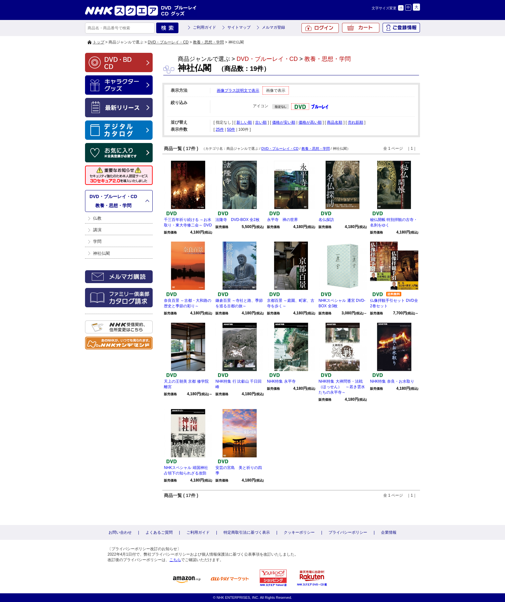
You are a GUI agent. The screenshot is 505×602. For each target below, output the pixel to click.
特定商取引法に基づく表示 (247, 532)
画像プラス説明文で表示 (238, 90)
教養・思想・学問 (208, 42)
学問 (97, 241)
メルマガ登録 (273, 27)
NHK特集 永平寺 (281, 381)
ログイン (320, 28)
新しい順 (244, 122)
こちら (175, 560)
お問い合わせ (120, 532)
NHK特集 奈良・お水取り (392, 381)
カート (360, 28)
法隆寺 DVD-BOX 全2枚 (237, 219)
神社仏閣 (101, 253)
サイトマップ (239, 27)
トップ (98, 42)
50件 (231, 129)
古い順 (261, 122)
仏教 (97, 218)
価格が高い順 (310, 122)
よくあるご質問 (159, 532)
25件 (220, 129)
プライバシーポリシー (348, 532)
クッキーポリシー (299, 532)
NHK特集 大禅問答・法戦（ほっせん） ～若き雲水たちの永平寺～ (342, 387)
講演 (97, 229)
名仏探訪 (326, 219)
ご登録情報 (401, 28)
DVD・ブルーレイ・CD (168, 42)
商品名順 (334, 122)
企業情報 (388, 532)
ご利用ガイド (204, 27)
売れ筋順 (355, 122)
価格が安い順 (283, 122)
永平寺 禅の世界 (282, 219)
